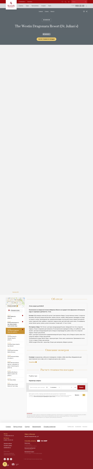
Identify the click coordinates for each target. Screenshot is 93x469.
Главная (41, 11)
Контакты (85, 426)
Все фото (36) (16, 292)
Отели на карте (12, 306)
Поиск (81, 387)
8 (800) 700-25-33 (8, 440)
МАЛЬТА (47, 34)
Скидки (27, 426)
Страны (47, 11)
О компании (22, 1)
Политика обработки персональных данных (9, 454)
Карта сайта (7, 451)
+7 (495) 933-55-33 (9, 435)
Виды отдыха (17, 426)
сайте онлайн (39, 453)
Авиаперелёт (36, 426)
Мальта (52, 11)
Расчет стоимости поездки (46, 39)
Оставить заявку (8, 445)
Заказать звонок (8, 443)
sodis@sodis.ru (7, 447)
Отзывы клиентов (49, 426)
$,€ (83, 395)
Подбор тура (70, 426)
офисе (30, 453)
